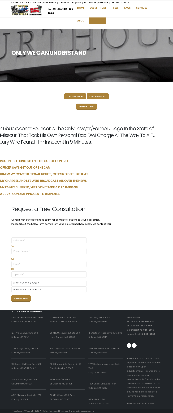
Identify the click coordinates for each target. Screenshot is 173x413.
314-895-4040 (134, 317)
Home (80, 8)
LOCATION (97, 20)
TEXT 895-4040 (97, 96)
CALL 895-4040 (75, 96)
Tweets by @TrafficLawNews (141, 403)
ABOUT (81, 20)
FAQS (127, 8)
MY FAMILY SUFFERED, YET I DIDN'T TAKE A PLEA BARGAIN (39, 187)
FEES (116, 8)
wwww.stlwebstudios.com (83, 411)
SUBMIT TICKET (99, 8)
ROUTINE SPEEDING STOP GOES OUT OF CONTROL (34, 161)
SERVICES (141, 8)
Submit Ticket (86, 106)
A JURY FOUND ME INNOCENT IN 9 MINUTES (30, 194)
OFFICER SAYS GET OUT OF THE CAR (25, 167)
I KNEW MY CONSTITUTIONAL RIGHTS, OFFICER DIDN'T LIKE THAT (44, 174)
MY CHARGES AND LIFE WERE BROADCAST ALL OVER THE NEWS (43, 180)
